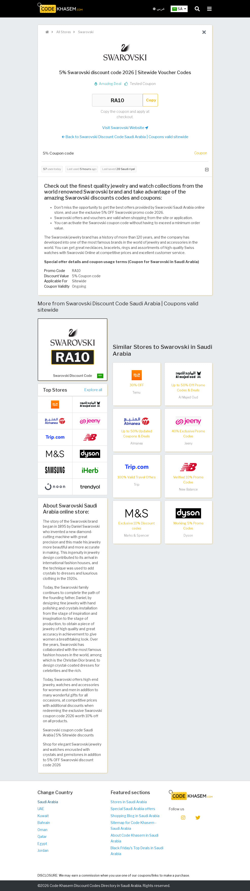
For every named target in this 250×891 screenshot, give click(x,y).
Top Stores (55, 390)
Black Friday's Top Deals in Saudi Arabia (137, 851)
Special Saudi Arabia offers (133, 809)
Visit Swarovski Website (125, 127)
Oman (42, 830)
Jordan (43, 850)
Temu (136, 392)
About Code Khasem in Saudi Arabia (134, 838)
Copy (151, 100)
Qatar (42, 837)
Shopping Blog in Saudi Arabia (135, 816)
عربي (159, 9)
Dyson (188, 535)
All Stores (63, 32)
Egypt (42, 844)
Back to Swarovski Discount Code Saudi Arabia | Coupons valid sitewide (125, 136)
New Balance (188, 489)
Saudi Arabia (48, 802)
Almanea (136, 443)
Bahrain (44, 823)
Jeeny (188, 443)
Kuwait (43, 816)
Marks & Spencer (136, 535)
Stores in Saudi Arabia (129, 802)
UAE (41, 809)
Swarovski (85, 32)
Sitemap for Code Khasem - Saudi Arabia (133, 826)
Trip (136, 484)
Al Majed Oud (188, 397)
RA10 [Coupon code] (117, 100)
